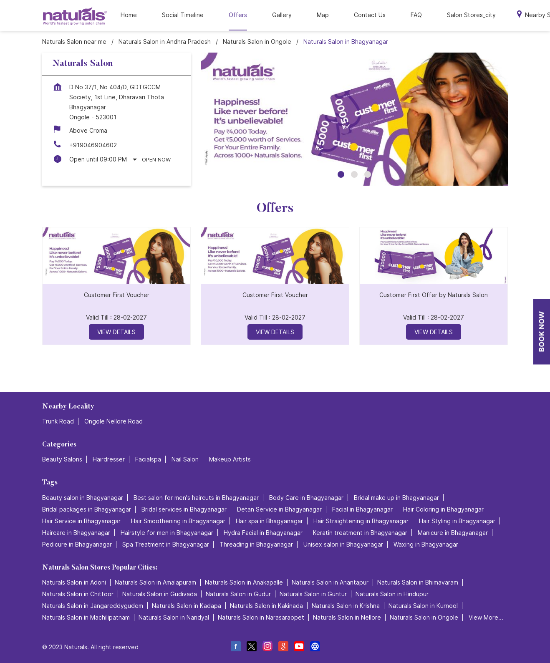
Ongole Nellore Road (113, 421)
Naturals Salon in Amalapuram (155, 582)
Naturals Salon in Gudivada (159, 593)
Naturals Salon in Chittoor (78, 593)
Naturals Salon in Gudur (238, 593)
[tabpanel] (354, 119)
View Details (116, 331)
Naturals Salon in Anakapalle (244, 582)
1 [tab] (341, 174)
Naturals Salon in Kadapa (186, 605)
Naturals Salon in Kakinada (266, 605)
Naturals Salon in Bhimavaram (417, 582)
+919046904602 (93, 145)
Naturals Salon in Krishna (346, 605)
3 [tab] (367, 174)
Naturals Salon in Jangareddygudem (92, 605)
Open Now (156, 159)
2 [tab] (354, 174)
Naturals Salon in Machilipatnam (86, 617)
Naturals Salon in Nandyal (174, 617)
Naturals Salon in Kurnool (423, 605)
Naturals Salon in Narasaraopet (261, 617)
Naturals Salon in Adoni (74, 582)
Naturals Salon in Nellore (347, 617)
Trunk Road (58, 421)
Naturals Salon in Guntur (313, 593)
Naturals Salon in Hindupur (392, 593)
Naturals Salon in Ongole (424, 617)
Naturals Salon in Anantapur (330, 582)
